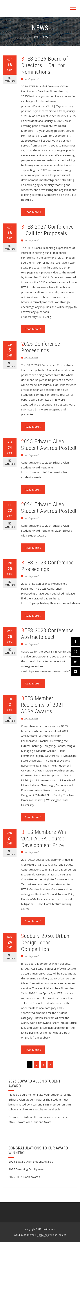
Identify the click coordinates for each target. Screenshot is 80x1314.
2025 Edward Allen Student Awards (30, 1161)
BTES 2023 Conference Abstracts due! (47, 633)
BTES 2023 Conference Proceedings (47, 565)
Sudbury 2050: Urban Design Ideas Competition (45, 942)
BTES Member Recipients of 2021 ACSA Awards (42, 705)
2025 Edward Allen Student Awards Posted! (48, 444)
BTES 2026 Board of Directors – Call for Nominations (44, 65)
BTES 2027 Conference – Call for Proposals (47, 229)
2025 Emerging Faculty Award (27, 1169)
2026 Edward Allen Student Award (30, 1122)
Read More (33, 212)
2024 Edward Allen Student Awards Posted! (48, 507)
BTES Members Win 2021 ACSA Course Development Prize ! (44, 838)
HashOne (42, 1234)
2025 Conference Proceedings (40, 347)
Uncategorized (31, 79)
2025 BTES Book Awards (24, 1177)
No (10, 79)
